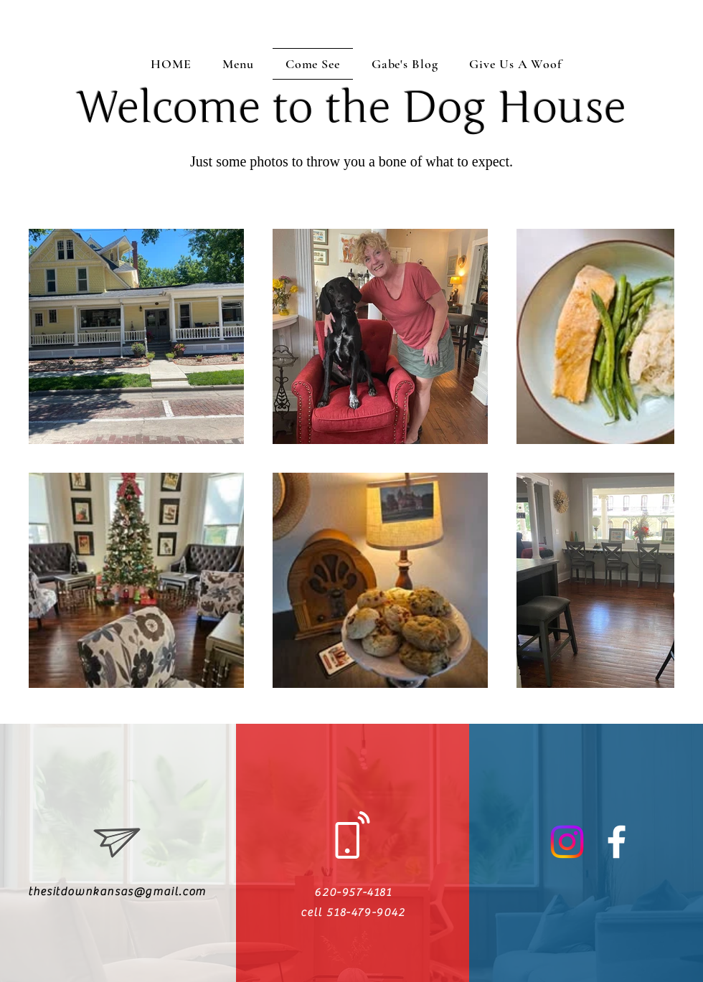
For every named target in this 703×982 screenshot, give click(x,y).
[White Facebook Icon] (616, 842)
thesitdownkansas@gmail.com (117, 891)
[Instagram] (567, 842)
